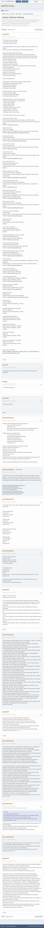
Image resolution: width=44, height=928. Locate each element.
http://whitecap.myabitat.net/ (14, 289)
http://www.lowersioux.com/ (14, 273)
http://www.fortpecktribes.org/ (14, 265)
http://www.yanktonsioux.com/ (14, 158)
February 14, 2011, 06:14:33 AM (9, 501)
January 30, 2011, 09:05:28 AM (8, 384)
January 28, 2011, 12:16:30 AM (8, 367)
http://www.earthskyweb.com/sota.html (17, 177)
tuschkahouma (9, 417)
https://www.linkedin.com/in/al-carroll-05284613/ (13, 492)
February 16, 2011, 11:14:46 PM (9, 637)
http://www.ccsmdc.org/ (13, 239)
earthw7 (6, 34)
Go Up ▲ (41, 926)
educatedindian (9, 469)
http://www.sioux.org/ (12, 124)
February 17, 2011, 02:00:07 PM (9, 839)
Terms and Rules (35, 926)
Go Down (4, 29)
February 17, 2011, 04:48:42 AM (9, 743)
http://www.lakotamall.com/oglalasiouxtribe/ (18, 132)
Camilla (6, 398)
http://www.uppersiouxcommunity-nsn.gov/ (18, 297)
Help (30, 926)
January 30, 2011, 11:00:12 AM (8, 400)
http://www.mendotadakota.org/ (15, 255)
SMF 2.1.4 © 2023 (4, 926)
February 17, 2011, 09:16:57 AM (9, 806)
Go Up (3, 916)
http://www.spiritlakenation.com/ (15, 207)
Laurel (6, 365)
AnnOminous (8, 803)
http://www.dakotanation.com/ (14, 281)
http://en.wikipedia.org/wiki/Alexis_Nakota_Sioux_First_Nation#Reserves (21, 351)
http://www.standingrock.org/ (14, 198)
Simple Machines (12, 926)
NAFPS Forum (7, 6)
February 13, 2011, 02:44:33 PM (9, 472)
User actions (38, 29)
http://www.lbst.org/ (12, 148)
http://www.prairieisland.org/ (14, 247)
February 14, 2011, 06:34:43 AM (9, 553)
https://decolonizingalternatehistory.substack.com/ (13, 485)
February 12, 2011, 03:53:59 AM (9, 420)
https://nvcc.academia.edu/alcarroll (10, 486)
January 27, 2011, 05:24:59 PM (8, 36)
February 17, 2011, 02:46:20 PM (9, 860)
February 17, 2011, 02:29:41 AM (9, 714)
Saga (5, 381)
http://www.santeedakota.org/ (14, 215)
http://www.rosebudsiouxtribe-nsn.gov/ (16, 140)
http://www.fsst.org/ (12, 187)
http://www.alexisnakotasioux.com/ (11, 353)
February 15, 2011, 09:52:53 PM (9, 592)
